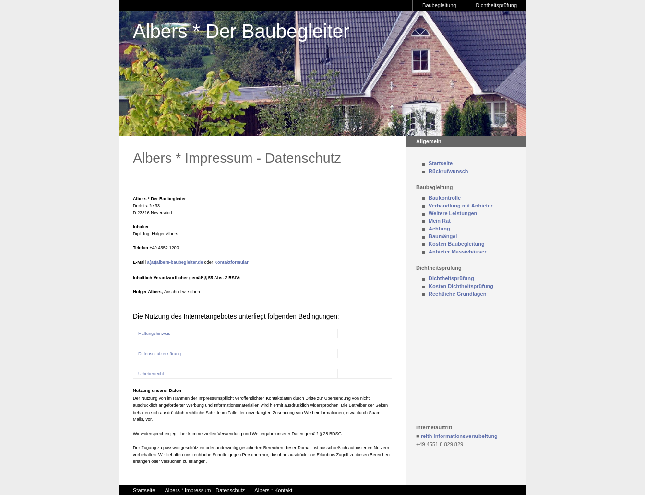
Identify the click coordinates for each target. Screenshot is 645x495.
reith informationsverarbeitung (459, 436)
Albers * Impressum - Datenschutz (205, 490)
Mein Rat (440, 221)
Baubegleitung (439, 5)
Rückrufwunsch (448, 171)
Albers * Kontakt (273, 490)
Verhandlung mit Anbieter (460, 205)
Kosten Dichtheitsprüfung (461, 286)
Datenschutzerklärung (159, 353)
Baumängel (443, 236)
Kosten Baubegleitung (457, 244)
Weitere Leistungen (453, 213)
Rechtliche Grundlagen (457, 294)
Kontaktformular (231, 262)
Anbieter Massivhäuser (457, 251)
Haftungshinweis (154, 333)
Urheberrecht (151, 373)
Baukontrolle (445, 198)
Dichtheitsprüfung (496, 5)
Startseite (441, 163)
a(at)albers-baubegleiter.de (175, 262)
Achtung (439, 228)
